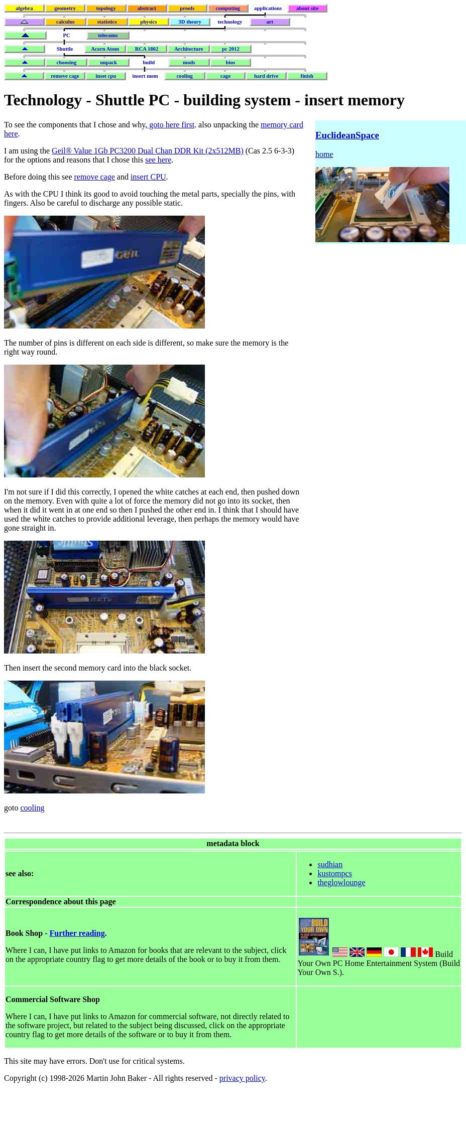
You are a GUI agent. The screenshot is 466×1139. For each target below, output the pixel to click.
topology (105, 8)
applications (268, 8)
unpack (108, 62)
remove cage (65, 76)
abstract (146, 8)
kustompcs (334, 873)
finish (307, 76)
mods (189, 62)
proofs (187, 8)
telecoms (108, 35)
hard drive (266, 76)
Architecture (188, 49)
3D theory (190, 22)
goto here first (170, 124)
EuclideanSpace (347, 135)
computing (228, 8)
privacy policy (242, 1078)
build (149, 62)
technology (229, 22)
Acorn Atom (105, 49)
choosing (67, 62)
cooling (184, 76)
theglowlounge (341, 882)
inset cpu (106, 76)
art (270, 22)
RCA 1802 (146, 49)
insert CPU (148, 177)
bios (230, 62)
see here (158, 159)
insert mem (145, 76)
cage (225, 76)
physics (148, 22)
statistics (107, 22)
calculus (65, 22)
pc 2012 (231, 49)
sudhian (329, 864)
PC (66, 35)
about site (307, 8)
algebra (24, 8)
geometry (65, 8)
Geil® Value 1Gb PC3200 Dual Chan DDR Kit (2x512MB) (148, 150)
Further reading (77, 933)
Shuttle (65, 49)
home (324, 154)
